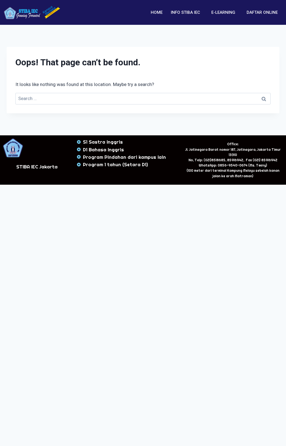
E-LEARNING (223, 12)
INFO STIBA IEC (185, 12)
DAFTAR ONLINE (262, 12)
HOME (157, 12)
